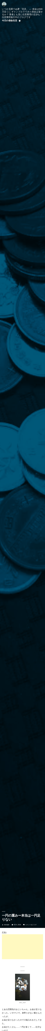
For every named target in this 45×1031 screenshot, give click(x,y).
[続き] (20, 21)
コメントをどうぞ (30, 924)
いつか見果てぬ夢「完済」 (15, 9)
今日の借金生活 (9, 20)
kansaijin (6, 924)
